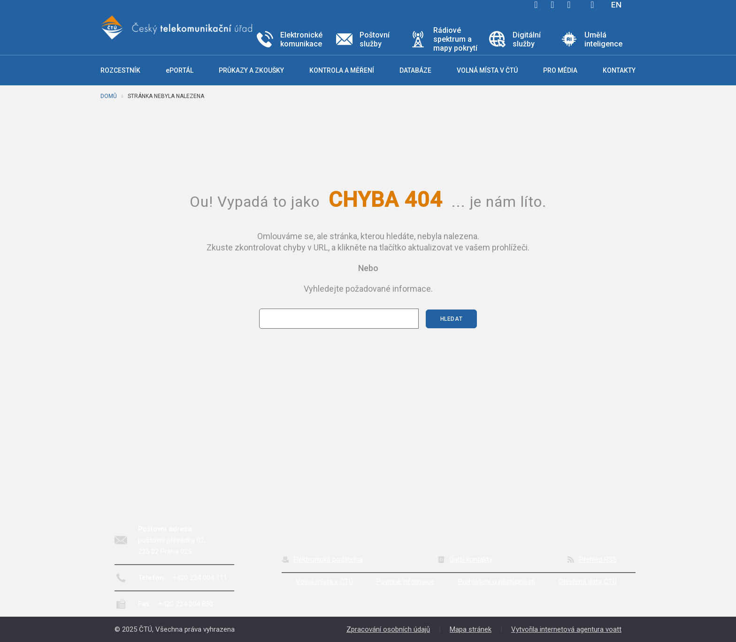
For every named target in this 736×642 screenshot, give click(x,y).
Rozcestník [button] (120, 70)
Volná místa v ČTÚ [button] (487, 70)
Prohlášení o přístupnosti (496, 581)
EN (616, 4)
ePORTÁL (179, 70)
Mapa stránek (470, 629)
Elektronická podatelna (328, 559)
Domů (108, 96)
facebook (536, 4)
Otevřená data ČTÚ (588, 581)
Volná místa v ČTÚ (324, 581)
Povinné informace (405, 581)
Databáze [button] (415, 70)
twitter (552, 4)
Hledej (592, 4)
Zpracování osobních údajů (388, 629)
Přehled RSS (598, 559)
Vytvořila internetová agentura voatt (566, 629)
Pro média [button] (560, 70)
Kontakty (619, 70)
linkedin (569, 4)
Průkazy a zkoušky (251, 70)
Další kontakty (471, 559)
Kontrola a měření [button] (341, 70)
